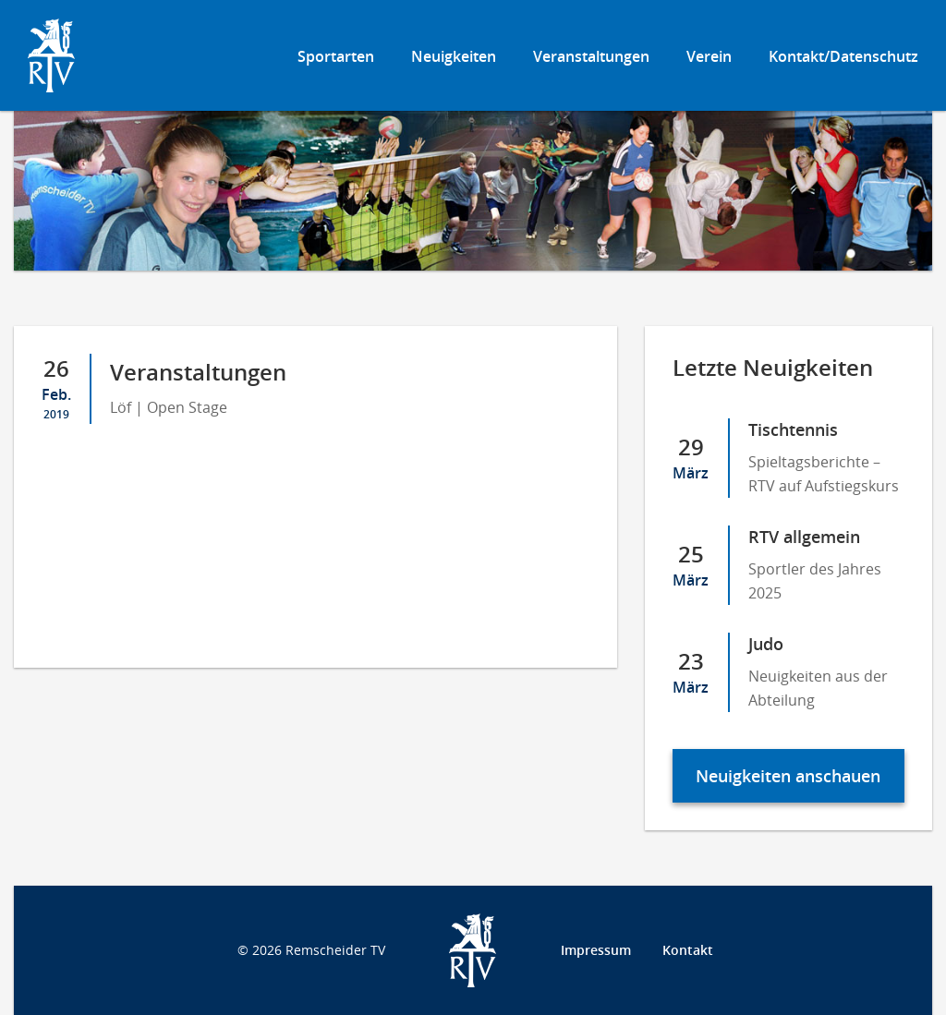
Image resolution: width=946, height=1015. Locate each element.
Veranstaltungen (591, 56)
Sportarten (335, 56)
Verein (709, 56)
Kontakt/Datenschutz (843, 56)
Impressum (596, 950)
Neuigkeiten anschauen (788, 776)
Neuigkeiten (453, 56)
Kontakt (687, 950)
